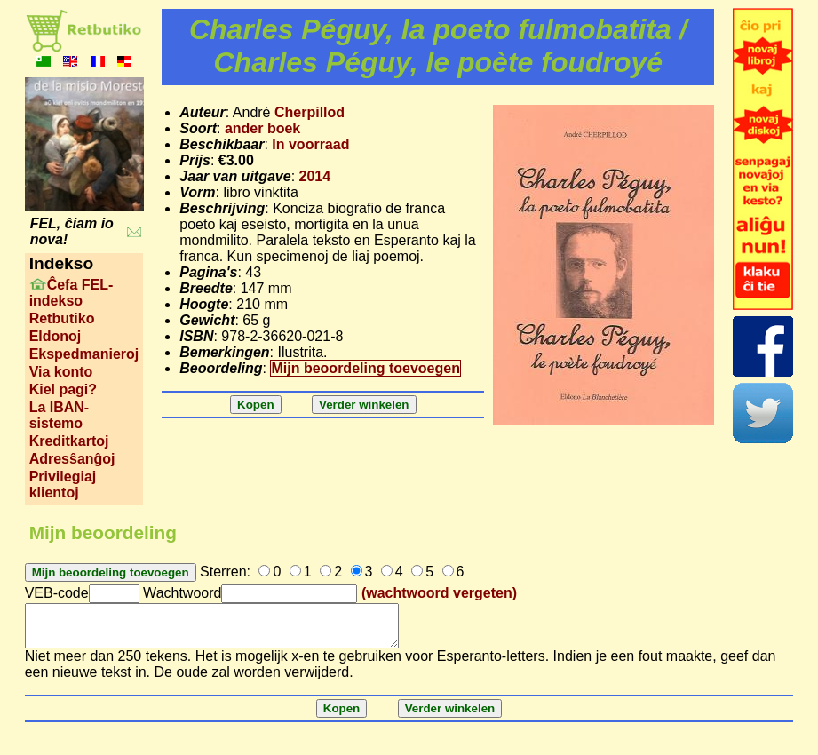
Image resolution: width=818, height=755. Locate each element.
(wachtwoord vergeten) (439, 592)
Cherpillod (309, 112)
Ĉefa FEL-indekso (71, 292)
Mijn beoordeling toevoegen (365, 368)
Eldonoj (55, 336)
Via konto (61, 371)
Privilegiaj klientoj (63, 484)
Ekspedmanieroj (84, 354)
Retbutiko (62, 318)
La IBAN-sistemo (59, 415)
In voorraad (310, 144)
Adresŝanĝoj (72, 458)
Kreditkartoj (69, 441)
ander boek (262, 128)
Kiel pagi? (63, 389)
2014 (315, 176)
